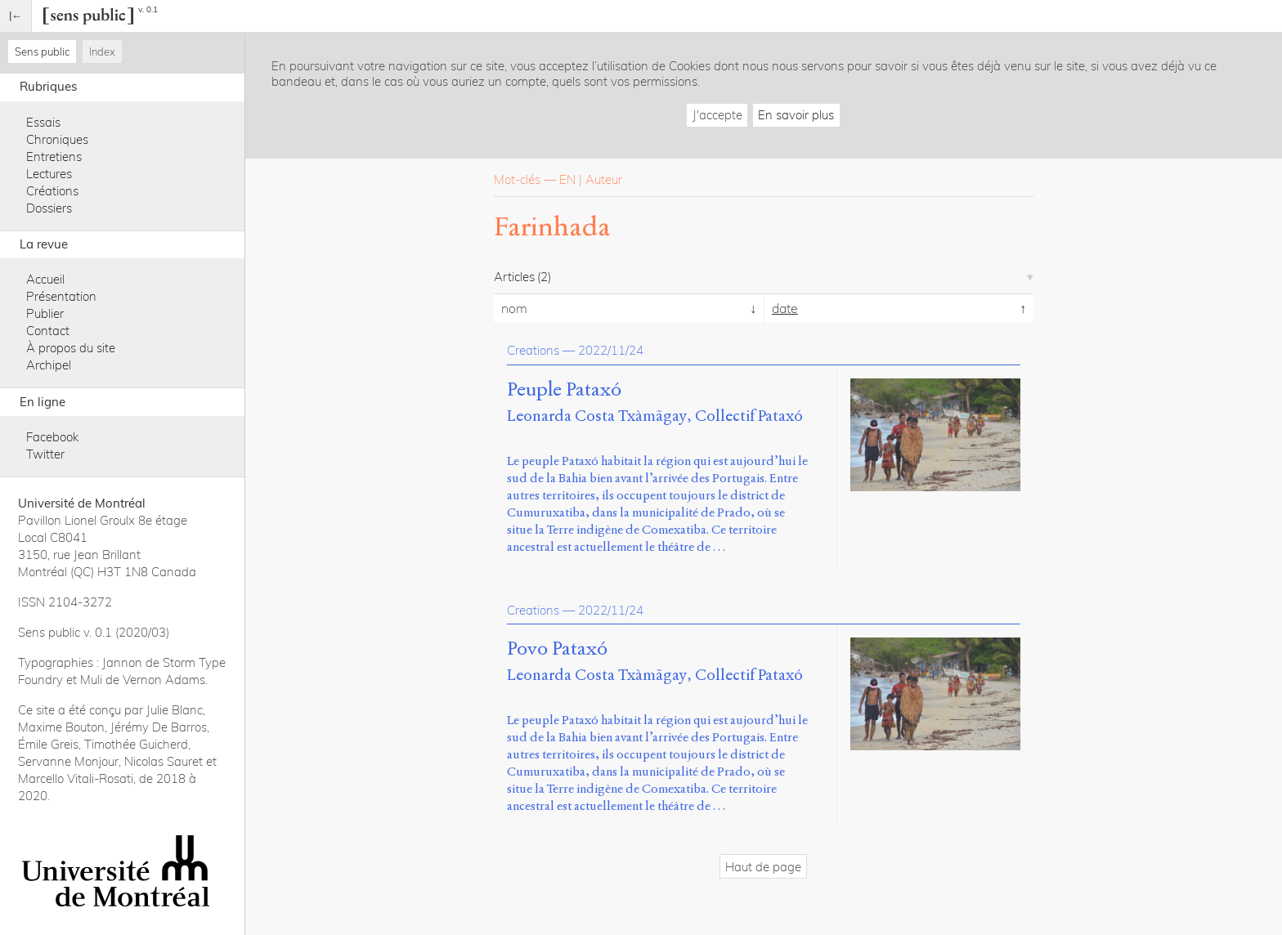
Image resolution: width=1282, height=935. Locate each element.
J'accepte (717, 115)
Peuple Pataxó (564, 389)
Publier (45, 313)
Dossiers (49, 208)
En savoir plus (796, 115)
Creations (533, 350)
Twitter (45, 454)
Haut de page (763, 867)
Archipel (48, 365)
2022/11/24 (610, 350)
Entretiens (54, 156)
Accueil (45, 279)
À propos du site (70, 348)
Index (102, 51)
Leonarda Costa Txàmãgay (597, 415)
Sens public (42, 51)
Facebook (52, 437)
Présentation (61, 296)
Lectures (49, 173)
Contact (47, 330)
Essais (43, 122)
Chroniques (57, 139)
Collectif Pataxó (749, 415)
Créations (52, 191)
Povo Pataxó (557, 649)
